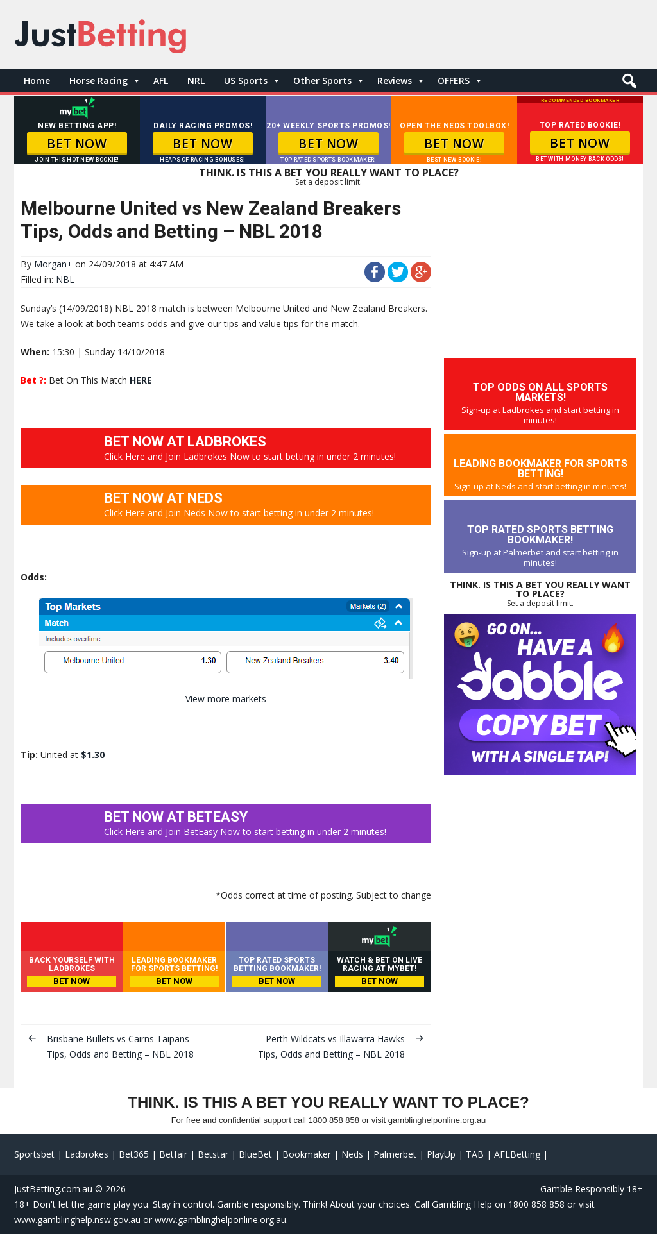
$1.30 (93, 754)
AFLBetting (517, 1154)
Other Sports (322, 80)
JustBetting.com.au (53, 1189)
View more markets (225, 699)
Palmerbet (394, 1154)
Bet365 (134, 1154)
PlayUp (441, 1154)
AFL (160, 80)
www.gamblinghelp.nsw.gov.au (77, 1219)
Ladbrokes (86, 1154)
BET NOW (77, 143)
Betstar (213, 1154)
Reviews (394, 80)
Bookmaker (306, 1154)
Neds (352, 1154)
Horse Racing (98, 80)
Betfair (173, 1154)
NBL (65, 279)
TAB (475, 1154)
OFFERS (454, 80)
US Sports (246, 80)
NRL (196, 80)
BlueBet (255, 1154)
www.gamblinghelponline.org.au (220, 1219)
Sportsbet (34, 1154)
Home (37, 80)
